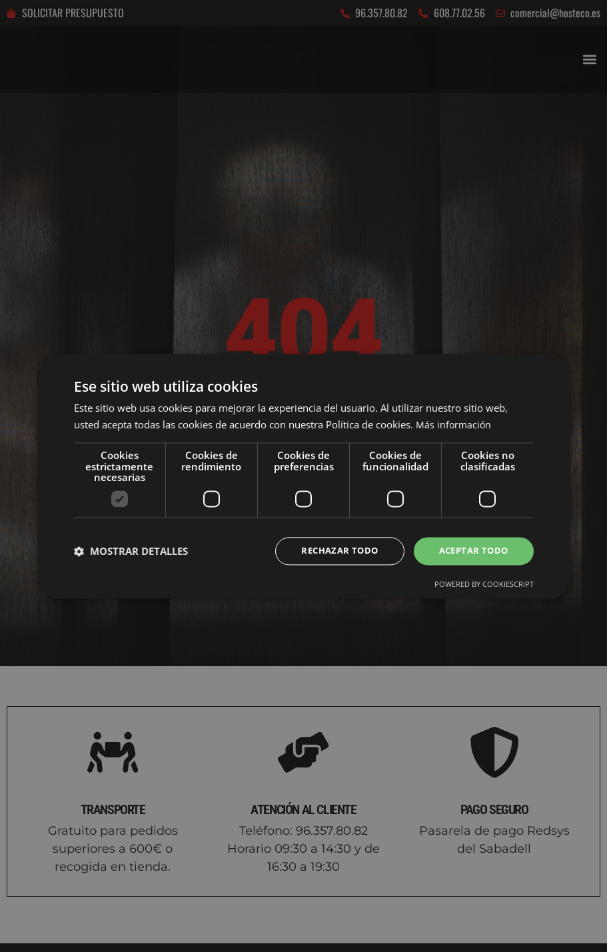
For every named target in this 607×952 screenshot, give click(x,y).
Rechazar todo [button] (331, 550)
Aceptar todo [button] (471, 550)
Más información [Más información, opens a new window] (454, 423)
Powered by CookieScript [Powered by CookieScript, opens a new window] (484, 585)
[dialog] (303, 476)
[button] (131, 551)
